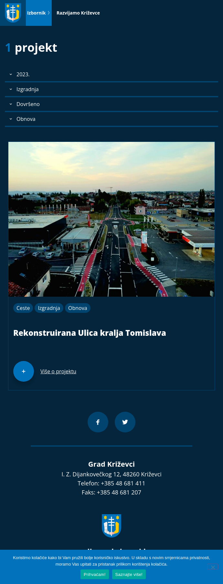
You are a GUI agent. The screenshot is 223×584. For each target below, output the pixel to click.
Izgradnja (49, 308)
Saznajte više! (129, 574)
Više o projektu (58, 371)
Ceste (23, 308)
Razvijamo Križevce (78, 13)
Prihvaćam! (95, 574)
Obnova (77, 308)
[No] (212, 566)
